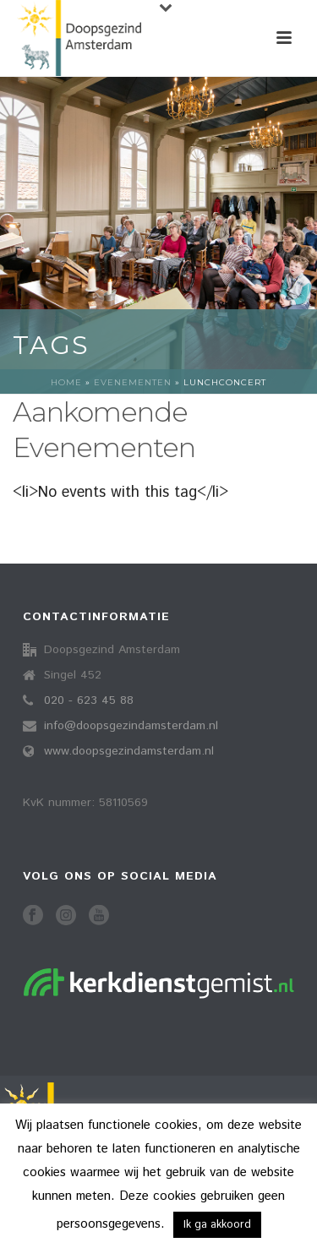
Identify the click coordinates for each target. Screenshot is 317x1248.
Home (66, 382)
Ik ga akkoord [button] (217, 1225)
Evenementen (133, 382)
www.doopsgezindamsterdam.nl (129, 751)
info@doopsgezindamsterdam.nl (131, 725)
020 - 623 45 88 (89, 700)
